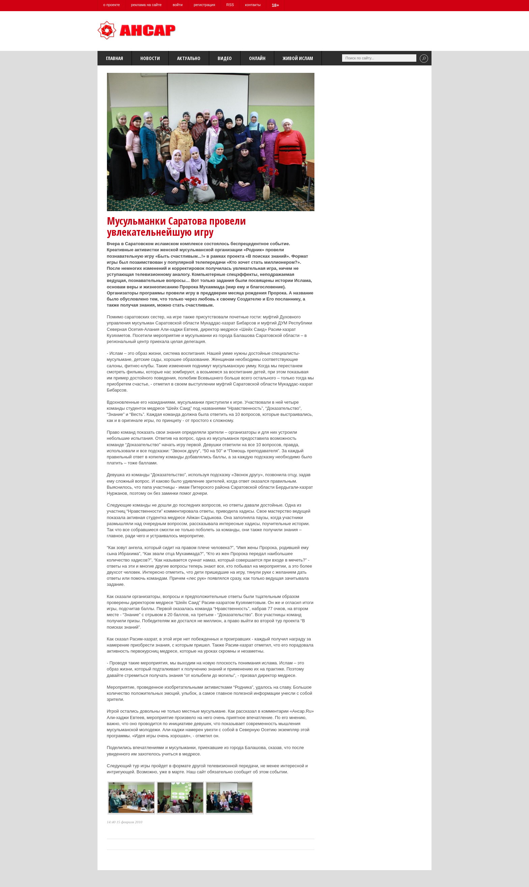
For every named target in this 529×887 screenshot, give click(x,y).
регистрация (204, 5)
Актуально (188, 58)
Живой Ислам (298, 58)
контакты (252, 5)
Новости (150, 58)
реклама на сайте (146, 5)
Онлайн (257, 58)
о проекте (111, 5)
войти (178, 5)
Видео (225, 58)
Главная (114, 58)
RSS (230, 5)
